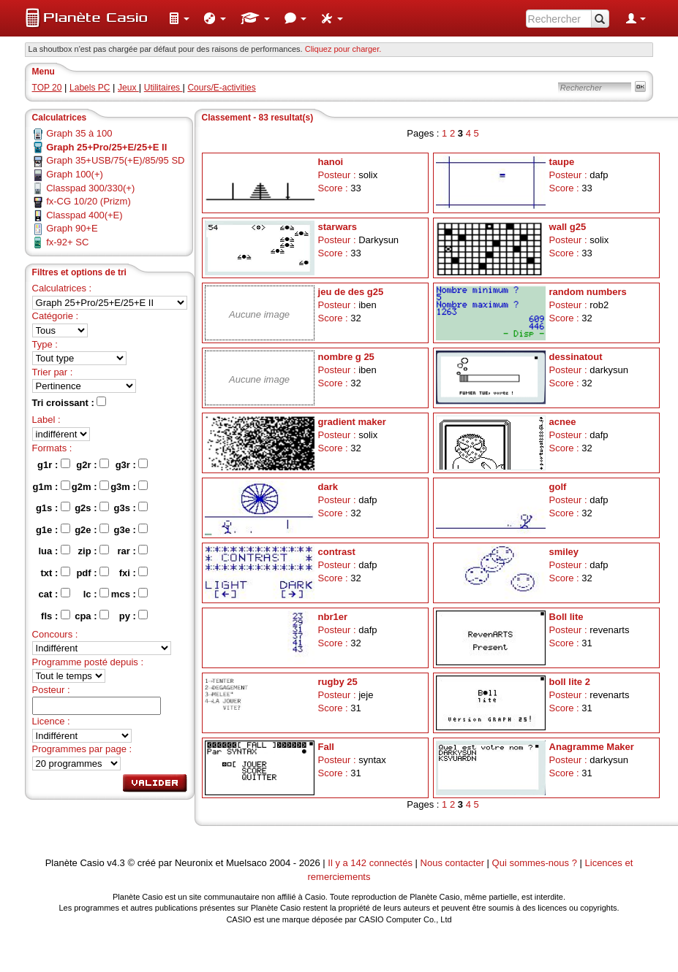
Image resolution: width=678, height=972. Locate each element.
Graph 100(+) (74, 174)
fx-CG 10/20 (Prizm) (88, 201)
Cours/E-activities (221, 88)
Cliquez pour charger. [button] (343, 49)
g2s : (92, 507)
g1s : (53, 507)
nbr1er (332, 616)
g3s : (130, 507)
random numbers (588, 291)
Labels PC (89, 88)
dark (328, 486)
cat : (54, 594)
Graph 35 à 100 (79, 133)
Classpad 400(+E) (84, 215)
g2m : (90, 486)
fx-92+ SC (67, 242)
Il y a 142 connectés (371, 862)
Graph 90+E (71, 228)
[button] (179, 18)
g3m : (129, 486)
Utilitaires (163, 88)
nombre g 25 (346, 356)
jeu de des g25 (351, 291)
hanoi (331, 161)
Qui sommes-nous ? (534, 862)
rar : (133, 550)
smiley (564, 551)
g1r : (53, 464)
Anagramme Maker (591, 746)
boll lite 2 (569, 681)
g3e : (130, 529)
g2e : (92, 529)
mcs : (129, 594)
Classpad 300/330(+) (90, 188)
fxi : (133, 572)
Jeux (128, 88)
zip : (94, 550)
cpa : (92, 615)
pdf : (92, 572)
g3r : (132, 464)
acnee (562, 421)
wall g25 (568, 226)
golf (558, 486)
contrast (336, 551)
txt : (54, 572)
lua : (54, 550)
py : (133, 615)
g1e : (53, 529)
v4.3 (116, 862)
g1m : (51, 486)
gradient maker (352, 421)
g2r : (92, 464)
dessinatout (576, 356)
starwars (337, 226)
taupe (562, 161)
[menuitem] (179, 18)
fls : (55, 615)
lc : (96, 594)
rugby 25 (338, 681)
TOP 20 (47, 88)
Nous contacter (452, 862)
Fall (326, 746)
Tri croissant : (69, 402)
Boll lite (566, 616)
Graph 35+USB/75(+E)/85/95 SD (115, 160)
